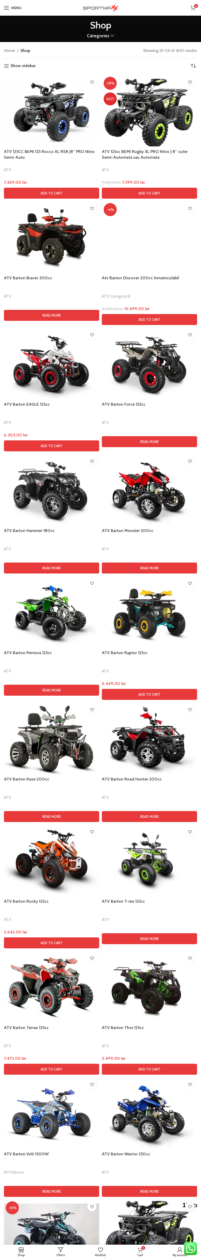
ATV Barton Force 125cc (124, 724)
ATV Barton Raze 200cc (26, 1099)
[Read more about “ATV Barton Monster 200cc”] (149, 888)
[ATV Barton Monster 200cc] (149, 810)
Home (9, 50)
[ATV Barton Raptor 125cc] (149, 932)
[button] (51, 193)
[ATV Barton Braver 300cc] (51, 237)
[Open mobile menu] (12, 8)
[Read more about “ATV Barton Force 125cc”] (149, 761)
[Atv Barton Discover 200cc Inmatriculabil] (149, 397)
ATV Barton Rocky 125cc (26, 1221)
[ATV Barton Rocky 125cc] (51, 1180)
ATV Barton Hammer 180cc (29, 850)
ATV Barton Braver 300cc (28, 277)
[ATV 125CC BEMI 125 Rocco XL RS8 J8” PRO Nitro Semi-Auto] (51, 110)
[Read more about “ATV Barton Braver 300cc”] (51, 315)
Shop (25, 50)
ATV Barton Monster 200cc (127, 850)
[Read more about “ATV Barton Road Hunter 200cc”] (149, 1136)
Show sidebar (23, 65)
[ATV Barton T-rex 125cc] (149, 1180)
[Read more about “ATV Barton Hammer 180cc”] (51, 888)
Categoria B (120, 616)
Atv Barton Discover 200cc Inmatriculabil (140, 597)
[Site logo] (100, 7)
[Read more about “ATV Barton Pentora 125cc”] (51, 1010)
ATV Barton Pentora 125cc (28, 972)
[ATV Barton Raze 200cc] (51, 1058)
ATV (7, 169)
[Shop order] (193, 66)
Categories (98, 35)
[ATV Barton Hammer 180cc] (51, 810)
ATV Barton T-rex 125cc (123, 1221)
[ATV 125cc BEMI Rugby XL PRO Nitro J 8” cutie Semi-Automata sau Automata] (149, 110)
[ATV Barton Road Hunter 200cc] (149, 1058)
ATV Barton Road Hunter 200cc (132, 1099)
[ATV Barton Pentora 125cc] (51, 932)
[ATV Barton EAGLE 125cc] (51, 683)
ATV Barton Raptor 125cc (125, 972)
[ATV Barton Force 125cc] (149, 683)
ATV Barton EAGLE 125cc (27, 724)
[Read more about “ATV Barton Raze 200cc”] (51, 1136)
